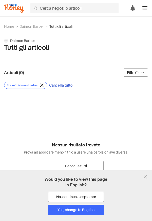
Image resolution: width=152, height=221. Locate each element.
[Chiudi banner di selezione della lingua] (145, 177)
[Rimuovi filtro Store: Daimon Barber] (25, 85)
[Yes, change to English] (76, 210)
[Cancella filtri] (76, 166)
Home (9, 26)
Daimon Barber (32, 26)
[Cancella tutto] (60, 85)
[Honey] (14, 8)
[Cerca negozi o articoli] (74, 8)
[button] (145, 8)
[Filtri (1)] (136, 72)
